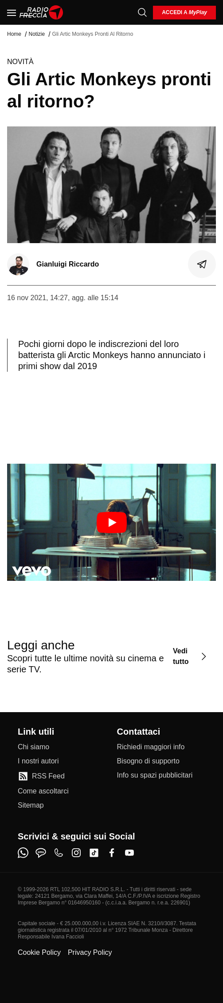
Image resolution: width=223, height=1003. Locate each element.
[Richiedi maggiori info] (151, 747)
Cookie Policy (39, 952)
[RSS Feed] (41, 776)
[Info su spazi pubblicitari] (155, 775)
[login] (184, 12)
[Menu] (11, 12)
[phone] (58, 852)
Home (14, 34)
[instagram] (76, 852)
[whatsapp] (23, 852)
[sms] (40, 852)
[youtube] (129, 852)
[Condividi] (202, 264)
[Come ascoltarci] (43, 791)
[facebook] (111, 852)
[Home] (41, 12)
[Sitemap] (31, 805)
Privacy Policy (90, 952)
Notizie (36, 34)
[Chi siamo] (33, 747)
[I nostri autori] (38, 761)
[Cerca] (142, 12)
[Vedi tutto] (191, 656)
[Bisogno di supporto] (148, 761)
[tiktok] (94, 852)
